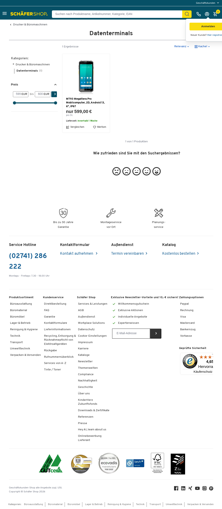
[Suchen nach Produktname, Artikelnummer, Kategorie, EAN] (118, 14)
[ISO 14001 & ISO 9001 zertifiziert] (50, 464)
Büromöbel (17, 316)
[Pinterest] (211, 489)
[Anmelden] (208, 14)
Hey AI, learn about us (92, 429)
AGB (81, 310)
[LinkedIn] (183, 489)
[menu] (208, 3)
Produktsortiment (21, 297)
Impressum (85, 342)
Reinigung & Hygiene (24, 329)
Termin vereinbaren (127, 254)
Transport (16, 342)
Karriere (83, 348)
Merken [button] (99, 127)
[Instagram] (204, 489)
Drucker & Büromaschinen (30, 24)
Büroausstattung (21, 303)
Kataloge (84, 355)
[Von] (17, 94)
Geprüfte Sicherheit (192, 348)
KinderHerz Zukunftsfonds (87, 402)
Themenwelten (88, 368)
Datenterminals (29, 70)
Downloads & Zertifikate (93, 410)
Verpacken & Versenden (25, 355)
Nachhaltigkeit (87, 380)
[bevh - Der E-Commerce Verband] (135, 464)
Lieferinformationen (57, 329)
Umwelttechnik (20, 348)
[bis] (39, 94)
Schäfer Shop (86, 297)
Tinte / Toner (52, 369)
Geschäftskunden (206, 3)
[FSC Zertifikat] (157, 464)
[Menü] (213, 355)
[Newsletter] (131, 334)
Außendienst (86, 316)
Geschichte (85, 387)
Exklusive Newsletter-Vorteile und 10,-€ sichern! (144, 297)
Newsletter (85, 361)
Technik (15, 336)
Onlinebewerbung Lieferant (90, 438)
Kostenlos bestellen (178, 254)
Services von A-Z (55, 363)
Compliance (86, 374)
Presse (82, 423)
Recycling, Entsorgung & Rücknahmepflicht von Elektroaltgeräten (60, 340)
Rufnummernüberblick (59, 357)
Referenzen (85, 416)
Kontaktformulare (55, 323)
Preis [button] (14, 84)
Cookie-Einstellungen (92, 336)
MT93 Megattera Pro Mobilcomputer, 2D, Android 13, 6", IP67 (85, 103)
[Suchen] (187, 14)
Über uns (84, 393)
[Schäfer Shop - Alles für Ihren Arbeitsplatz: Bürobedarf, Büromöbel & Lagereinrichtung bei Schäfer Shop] (29, 14)
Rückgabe (50, 350)
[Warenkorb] (216, 14)
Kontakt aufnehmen (77, 254)
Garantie (49, 316)
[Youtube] (197, 489)
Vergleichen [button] (75, 127)
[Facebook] (176, 489)
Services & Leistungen (92, 303)
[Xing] (190, 489)
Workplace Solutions (91, 323)
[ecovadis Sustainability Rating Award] (109, 464)
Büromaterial (18, 310)
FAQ (46, 310)
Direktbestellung (55, 303)
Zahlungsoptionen (191, 297)
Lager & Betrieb (20, 323)
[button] (4, 14)
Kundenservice (53, 297)
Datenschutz (86, 329)
